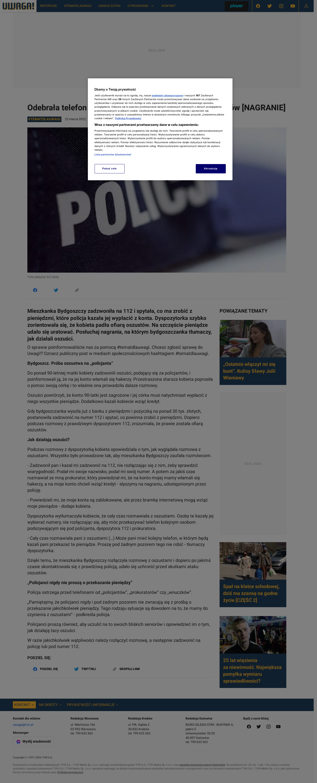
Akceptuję (211, 168)
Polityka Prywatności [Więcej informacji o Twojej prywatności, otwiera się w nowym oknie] (128, 118)
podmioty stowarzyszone (167, 95)
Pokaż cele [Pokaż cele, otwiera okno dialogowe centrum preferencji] (109, 168)
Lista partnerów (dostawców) (113, 154)
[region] (160, 129)
